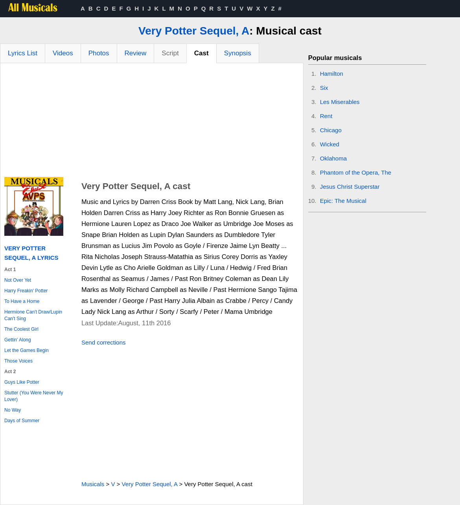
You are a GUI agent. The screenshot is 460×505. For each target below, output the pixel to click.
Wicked (329, 144)
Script (170, 53)
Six (324, 87)
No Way (12, 410)
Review (136, 53)
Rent (326, 116)
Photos (98, 53)
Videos (63, 53)
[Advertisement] (151, 122)
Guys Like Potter (21, 382)
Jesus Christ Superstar (350, 186)
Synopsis (237, 53)
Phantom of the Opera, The (356, 172)
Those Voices (18, 361)
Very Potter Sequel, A (193, 31)
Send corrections (103, 342)
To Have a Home (21, 301)
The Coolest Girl (21, 329)
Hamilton (331, 73)
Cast (201, 53)
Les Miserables (340, 101)
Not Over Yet (17, 280)
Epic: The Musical (343, 200)
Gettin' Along (17, 340)
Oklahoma (333, 158)
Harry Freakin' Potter (26, 291)
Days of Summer (21, 420)
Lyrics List (22, 53)
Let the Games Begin (26, 350)
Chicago (331, 130)
